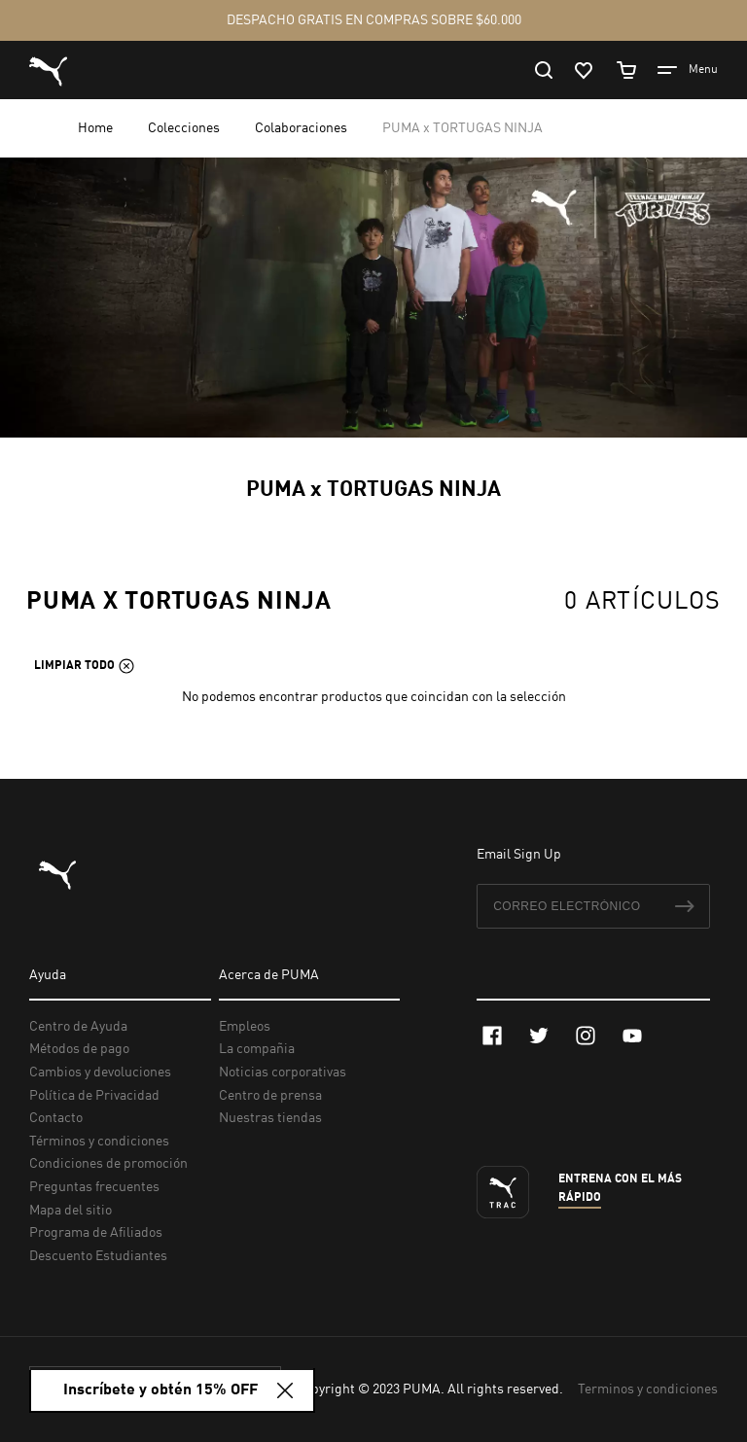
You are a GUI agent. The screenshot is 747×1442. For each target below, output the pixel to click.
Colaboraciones (302, 128)
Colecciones (185, 128)
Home (97, 128)
